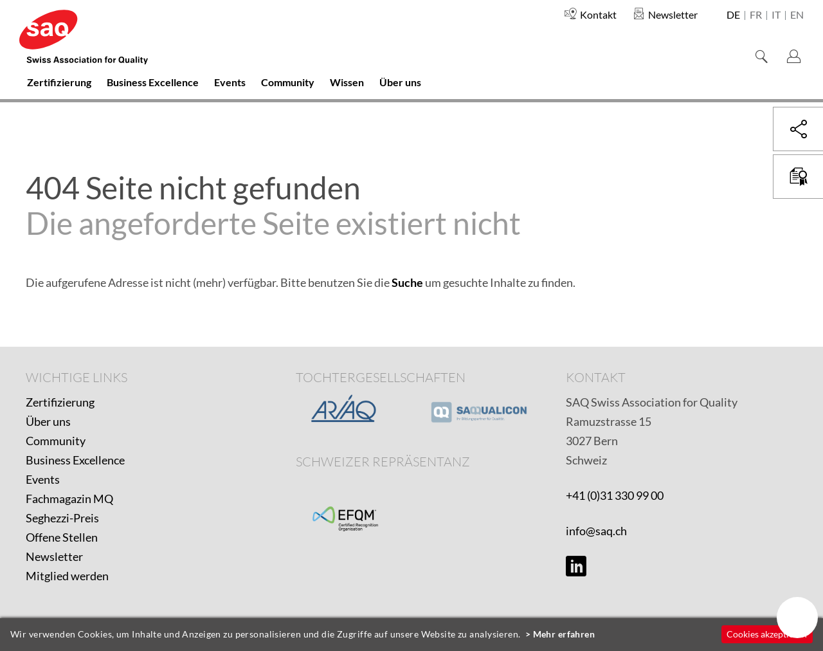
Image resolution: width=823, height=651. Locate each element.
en (797, 15)
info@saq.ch (596, 531)
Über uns (48, 421)
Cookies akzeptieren (767, 633)
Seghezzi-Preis (62, 518)
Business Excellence (75, 460)
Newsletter (54, 556)
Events (43, 479)
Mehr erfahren (564, 633)
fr (756, 15)
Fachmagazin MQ (69, 498)
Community (56, 441)
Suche (407, 282)
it (776, 15)
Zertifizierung (60, 402)
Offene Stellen (62, 537)
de (733, 15)
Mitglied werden (67, 576)
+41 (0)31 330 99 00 (615, 495)
